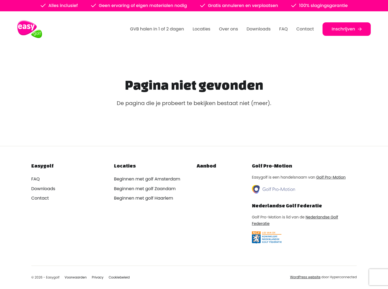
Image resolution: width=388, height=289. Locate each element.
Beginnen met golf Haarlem (143, 198)
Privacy (97, 277)
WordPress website (305, 277)
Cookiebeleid (119, 277)
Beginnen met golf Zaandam (145, 189)
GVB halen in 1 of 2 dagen (157, 29)
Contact (305, 29)
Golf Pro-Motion (331, 177)
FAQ (283, 29)
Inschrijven (347, 29)
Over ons (228, 29)
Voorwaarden (76, 277)
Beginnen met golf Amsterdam (147, 179)
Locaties (201, 29)
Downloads (259, 29)
